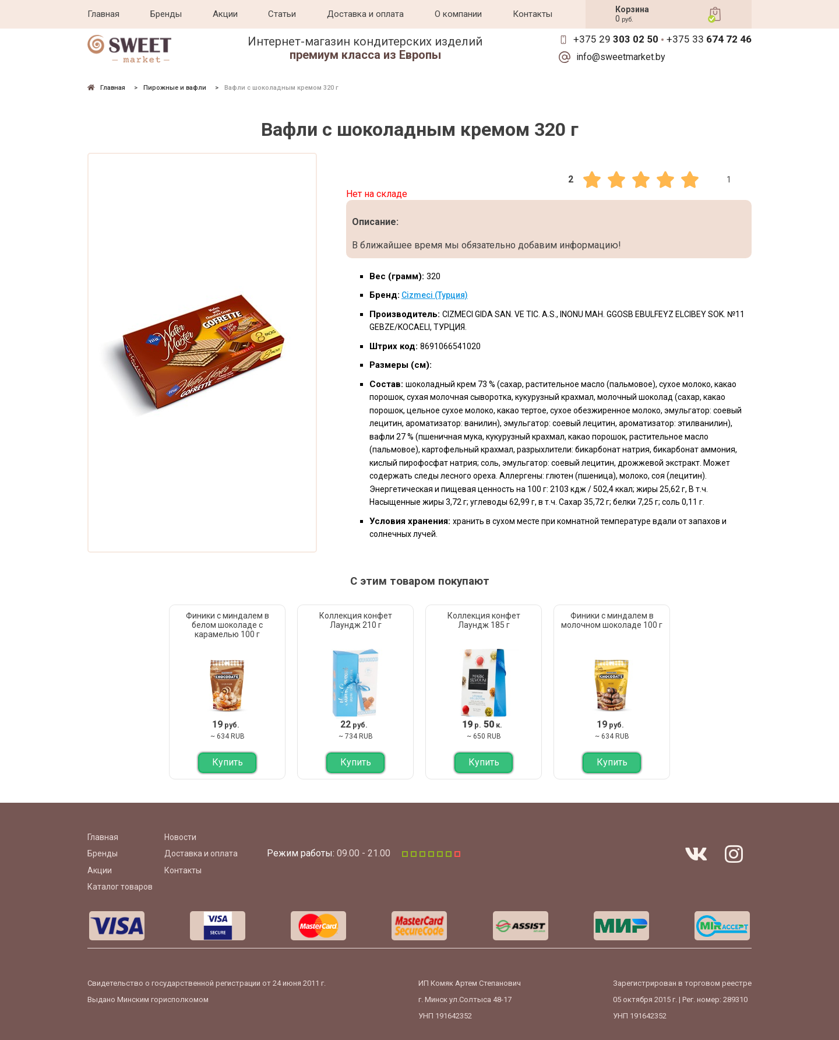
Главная (103, 14)
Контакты (532, 14)
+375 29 (615, 39)
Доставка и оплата (365, 14)
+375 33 (709, 39)
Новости (180, 837)
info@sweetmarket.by (620, 57)
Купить (227, 762)
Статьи (282, 14)
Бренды (166, 14)
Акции (225, 14)
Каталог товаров (120, 886)
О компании (458, 14)
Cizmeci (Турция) (434, 295)
